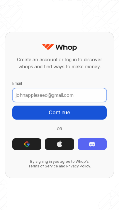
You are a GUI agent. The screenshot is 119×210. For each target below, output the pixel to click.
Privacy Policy (78, 166)
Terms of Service (43, 166)
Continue (59, 112)
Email (59, 91)
